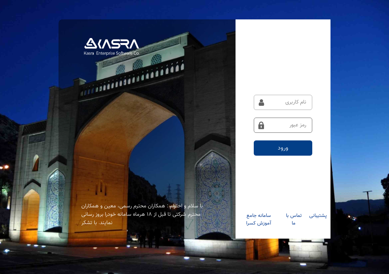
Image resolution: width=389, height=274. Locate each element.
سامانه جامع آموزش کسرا (258, 219)
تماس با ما (294, 219)
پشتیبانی (318, 216)
